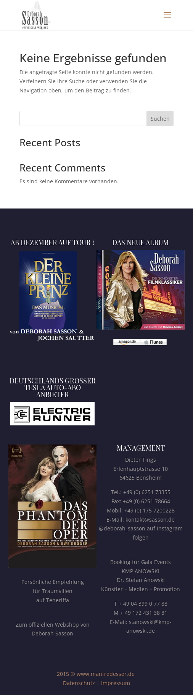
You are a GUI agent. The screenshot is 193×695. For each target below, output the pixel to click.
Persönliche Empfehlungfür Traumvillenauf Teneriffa (52, 591)
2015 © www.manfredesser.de (96, 673)
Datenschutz (79, 683)
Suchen (160, 118)
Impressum (115, 683)
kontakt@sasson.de (150, 519)
